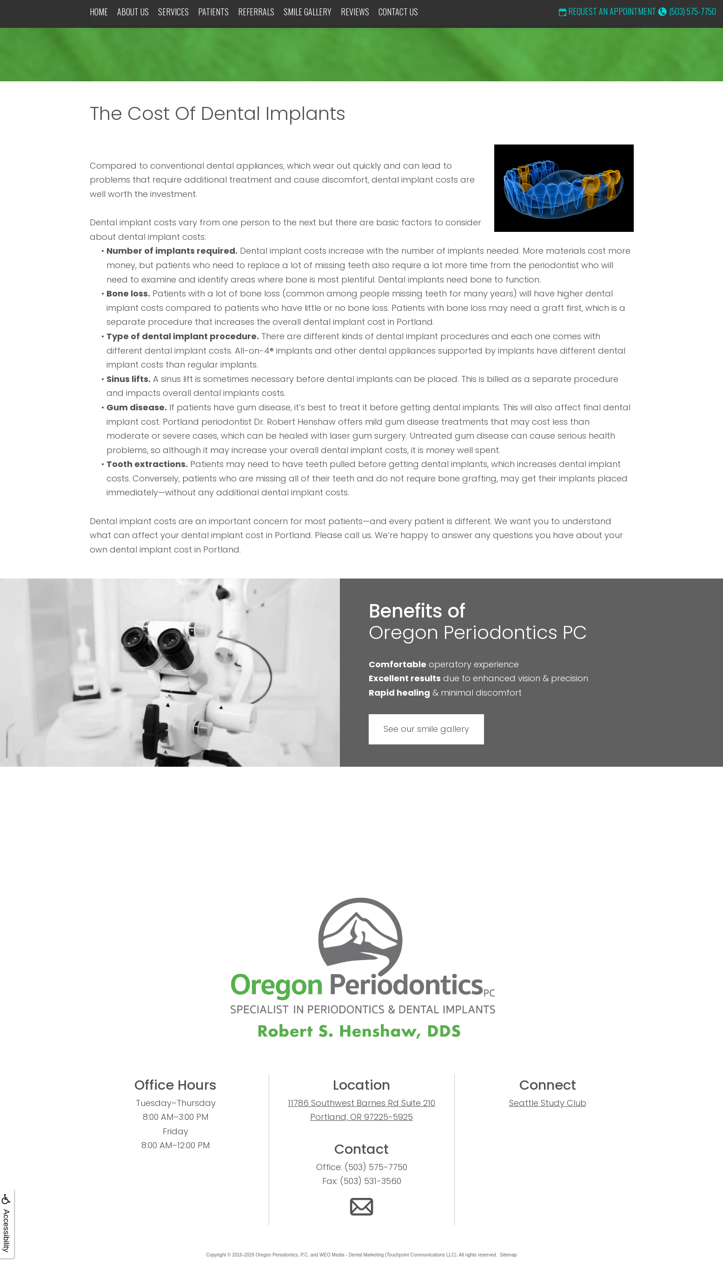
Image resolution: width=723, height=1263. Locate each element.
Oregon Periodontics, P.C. (282, 1254)
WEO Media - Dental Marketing (351, 1254)
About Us (133, 12)
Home (99, 12)
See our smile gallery (426, 729)
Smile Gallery (308, 12)
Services (173, 12)
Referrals (256, 12)
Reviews (355, 12)
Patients (213, 12)
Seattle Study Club (547, 1103)
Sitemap (508, 1254)
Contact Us (398, 12)
